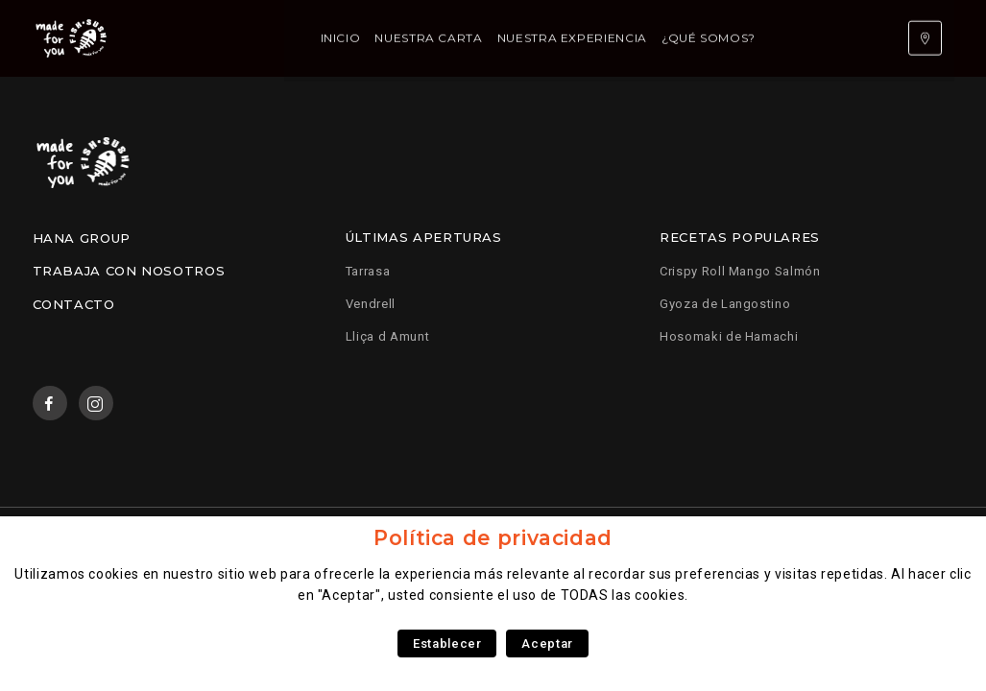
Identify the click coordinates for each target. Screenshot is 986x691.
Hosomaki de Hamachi (729, 336)
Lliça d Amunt (387, 336)
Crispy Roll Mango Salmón (740, 271)
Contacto (74, 304)
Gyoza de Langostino (725, 304)
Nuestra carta (337, 38)
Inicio (249, 38)
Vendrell (371, 304)
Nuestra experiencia (481, 38)
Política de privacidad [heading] (493, 538)
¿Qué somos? (617, 38)
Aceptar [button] (546, 643)
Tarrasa (368, 271)
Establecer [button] (447, 643)
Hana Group (82, 238)
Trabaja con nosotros (129, 270)
